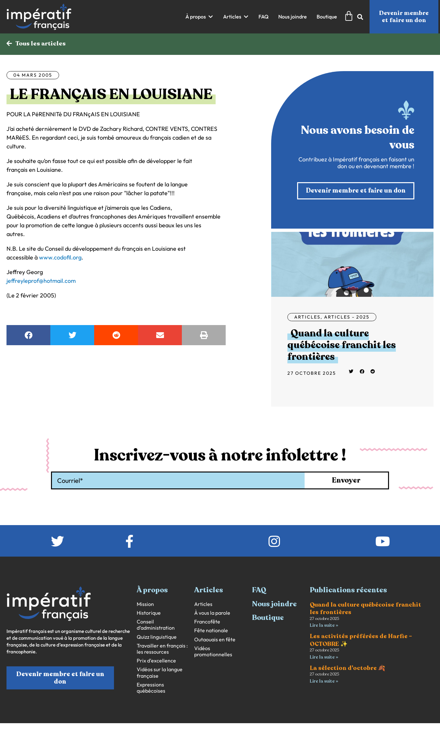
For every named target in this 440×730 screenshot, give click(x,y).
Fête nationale (211, 631)
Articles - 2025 (347, 318)
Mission (145, 605)
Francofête (207, 622)
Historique (149, 613)
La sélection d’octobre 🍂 (347, 669)
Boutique (268, 618)
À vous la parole (212, 613)
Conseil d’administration (156, 625)
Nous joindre (274, 605)
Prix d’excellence (156, 661)
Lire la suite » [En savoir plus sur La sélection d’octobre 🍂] (324, 682)
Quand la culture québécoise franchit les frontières (341, 345)
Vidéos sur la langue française (159, 673)
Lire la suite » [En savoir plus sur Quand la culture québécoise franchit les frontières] (324, 626)
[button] (199, 16)
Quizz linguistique (157, 638)
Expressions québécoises (151, 688)
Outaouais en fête (214, 640)
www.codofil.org (60, 257)
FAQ (259, 591)
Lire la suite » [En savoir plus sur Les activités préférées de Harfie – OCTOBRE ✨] (324, 658)
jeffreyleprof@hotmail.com (41, 281)
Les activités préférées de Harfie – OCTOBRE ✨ (361, 640)
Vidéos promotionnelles (213, 652)
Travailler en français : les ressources (162, 649)
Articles (307, 318)
